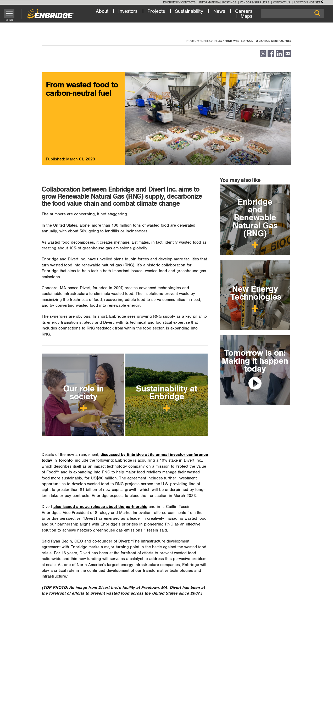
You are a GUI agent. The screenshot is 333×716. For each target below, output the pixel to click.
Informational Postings (217, 2)
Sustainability (189, 11)
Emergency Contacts (179, 2)
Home (190, 41)
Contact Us (281, 2)
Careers (243, 11)
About (102, 11)
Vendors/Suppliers (254, 2)
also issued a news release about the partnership (100, 506)
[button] (262, 55)
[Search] (292, 13)
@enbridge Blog (209, 41)
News (219, 11)
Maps (246, 16)
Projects (156, 11)
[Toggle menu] (9, 13)
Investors (127, 11)
